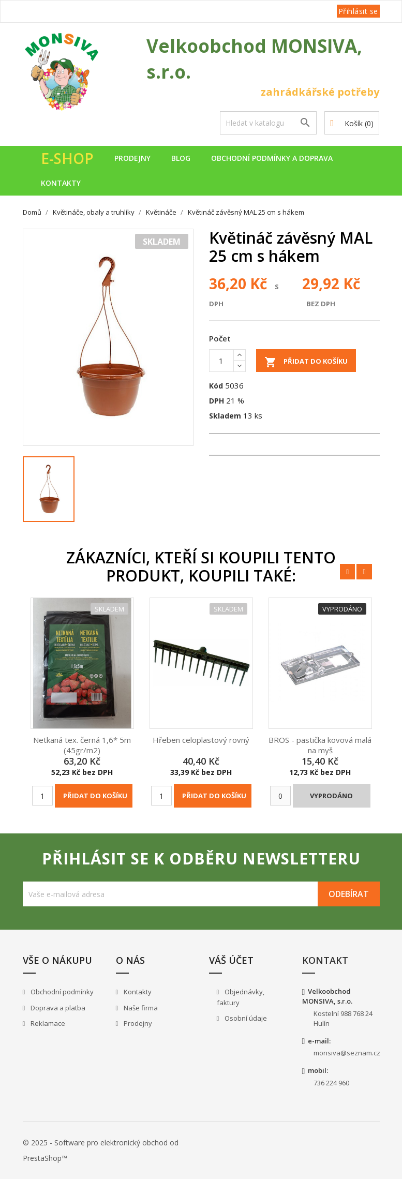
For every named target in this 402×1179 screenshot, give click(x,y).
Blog (180, 158)
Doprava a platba (57, 1007)
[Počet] (221, 360)
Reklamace (47, 1023)
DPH (216, 401)
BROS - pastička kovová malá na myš (320, 745)
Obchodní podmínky (61, 991)
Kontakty (61, 183)
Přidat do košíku (306, 362)
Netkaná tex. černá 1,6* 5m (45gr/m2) (82, 745)
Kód (216, 386)
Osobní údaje (245, 1018)
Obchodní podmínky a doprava (272, 158)
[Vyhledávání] (268, 123)
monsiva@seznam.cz (347, 1052)
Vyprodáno (331, 795)
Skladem (225, 416)
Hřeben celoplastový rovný (201, 740)
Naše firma (140, 1007)
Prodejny (132, 158)
